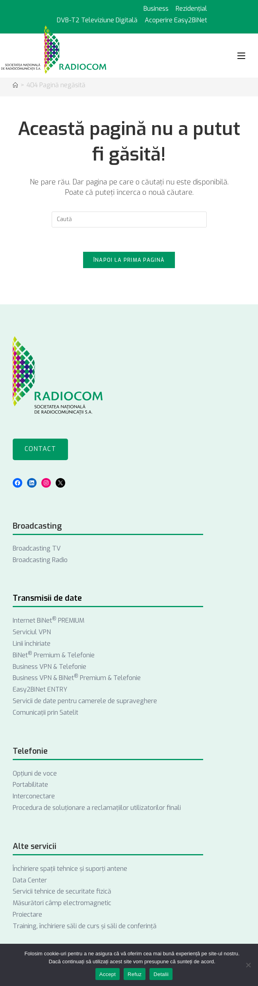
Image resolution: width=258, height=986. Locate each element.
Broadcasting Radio (40, 560)
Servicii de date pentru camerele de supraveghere (85, 701)
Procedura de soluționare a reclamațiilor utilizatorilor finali (97, 808)
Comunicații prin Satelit (45, 712)
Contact (40, 449)
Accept (107, 974)
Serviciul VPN (32, 632)
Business (156, 8)
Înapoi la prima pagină (129, 260)
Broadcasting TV (37, 548)
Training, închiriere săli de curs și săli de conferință (85, 926)
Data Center (30, 880)
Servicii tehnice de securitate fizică (62, 891)
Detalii (161, 974)
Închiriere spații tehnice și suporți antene (70, 868)
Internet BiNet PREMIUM (48, 620)
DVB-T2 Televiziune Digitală (97, 20)
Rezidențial (191, 8)
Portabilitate (30, 784)
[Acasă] (15, 85)
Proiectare (27, 914)
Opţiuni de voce (35, 773)
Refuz (135, 974)
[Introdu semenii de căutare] (129, 219)
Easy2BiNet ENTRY (40, 689)
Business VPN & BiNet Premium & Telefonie (77, 678)
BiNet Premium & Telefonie (54, 655)
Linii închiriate (31, 643)
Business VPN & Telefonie (49, 667)
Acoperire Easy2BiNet (176, 20)
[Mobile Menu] (241, 55)
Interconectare (34, 796)
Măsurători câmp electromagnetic (62, 903)
